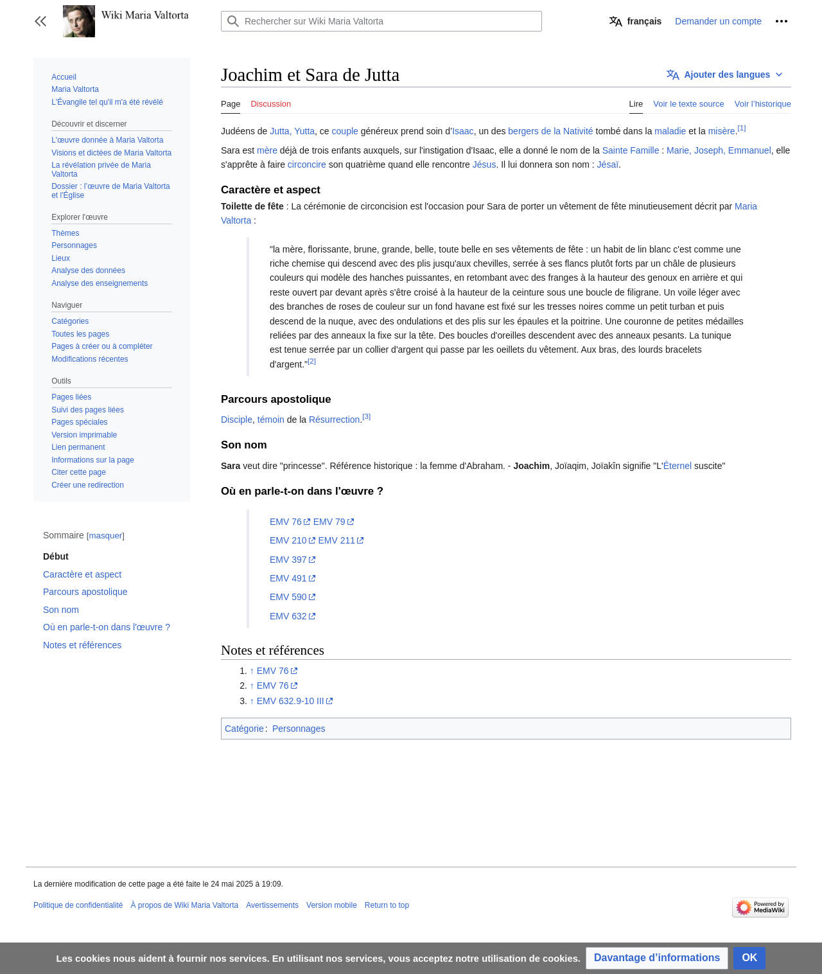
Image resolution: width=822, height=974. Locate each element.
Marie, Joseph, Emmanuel (719, 150)
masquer (105, 535)
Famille (644, 150)
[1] (742, 128)
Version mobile (331, 905)
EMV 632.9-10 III (290, 701)
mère (267, 150)
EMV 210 (288, 540)
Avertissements (272, 905)
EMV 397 (288, 559)
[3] (366, 416)
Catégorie (244, 728)
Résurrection (334, 419)
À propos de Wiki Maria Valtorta (184, 905)
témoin (271, 419)
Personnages (299, 728)
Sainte (615, 150)
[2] (312, 361)
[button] (40, 21)
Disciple (236, 419)
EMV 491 (288, 578)
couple (345, 131)
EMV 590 (288, 597)
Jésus (484, 164)
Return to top (387, 905)
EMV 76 (286, 522)
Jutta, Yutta (292, 131)
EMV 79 (329, 522)
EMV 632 (288, 616)
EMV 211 (336, 540)
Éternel (677, 466)
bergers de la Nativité (550, 131)
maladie (670, 131)
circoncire (307, 164)
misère (721, 131)
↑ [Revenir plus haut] (252, 671)
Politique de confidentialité (78, 905)
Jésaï (607, 164)
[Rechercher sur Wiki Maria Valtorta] (381, 21)
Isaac (462, 131)
